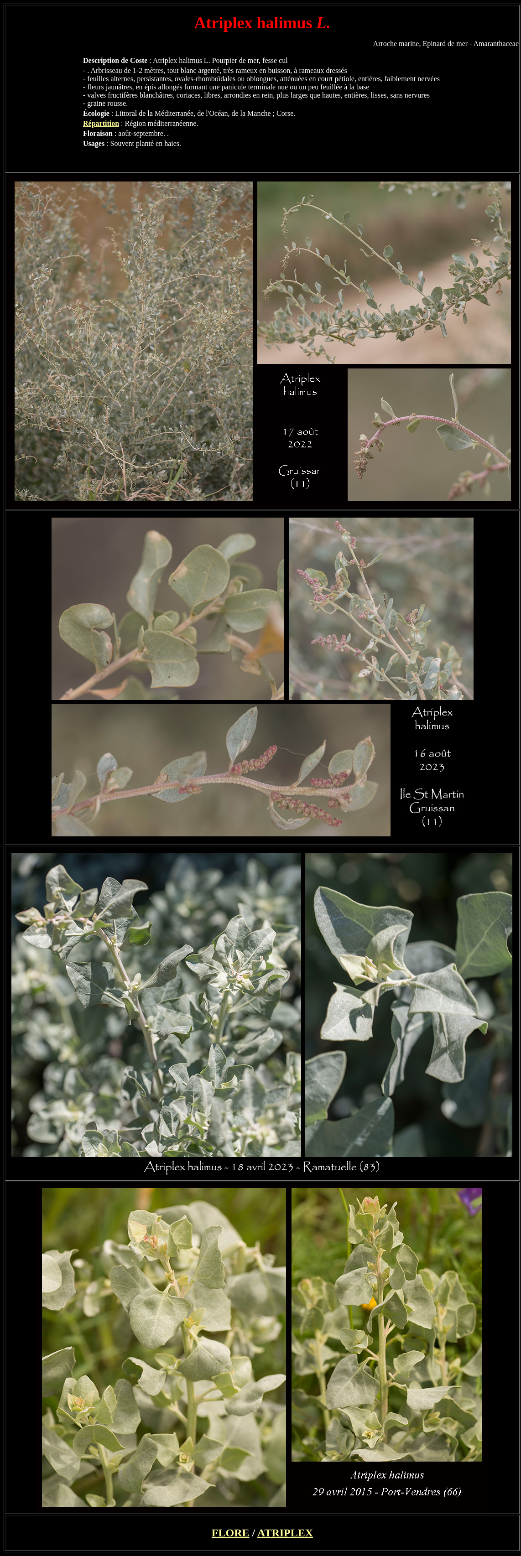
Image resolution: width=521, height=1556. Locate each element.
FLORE (231, 1533)
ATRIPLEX (285, 1533)
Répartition (101, 123)
